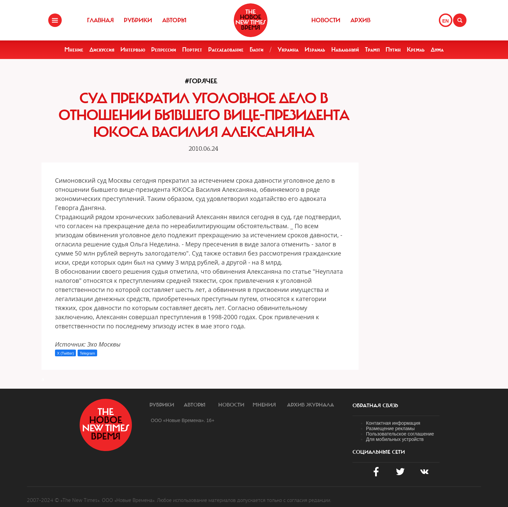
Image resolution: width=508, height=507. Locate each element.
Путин (393, 49)
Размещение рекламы (390, 428)
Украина (288, 49)
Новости (325, 20)
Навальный (345, 49)
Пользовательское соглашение (400, 434)
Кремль (416, 49)
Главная (100, 20)
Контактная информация (393, 423)
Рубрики (138, 20)
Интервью (132, 49)
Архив (360, 20)
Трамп (372, 49)
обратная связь (375, 405)
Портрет (192, 49)
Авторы (174, 20)
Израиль (315, 49)
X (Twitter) (65, 353)
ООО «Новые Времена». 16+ (183, 420)
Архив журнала (310, 404)
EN (445, 21)
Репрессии (163, 49)
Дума (437, 49)
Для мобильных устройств (395, 439)
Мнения (264, 404)
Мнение (73, 49)
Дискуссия (101, 49)
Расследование (226, 49)
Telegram (87, 353)
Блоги (256, 49)
